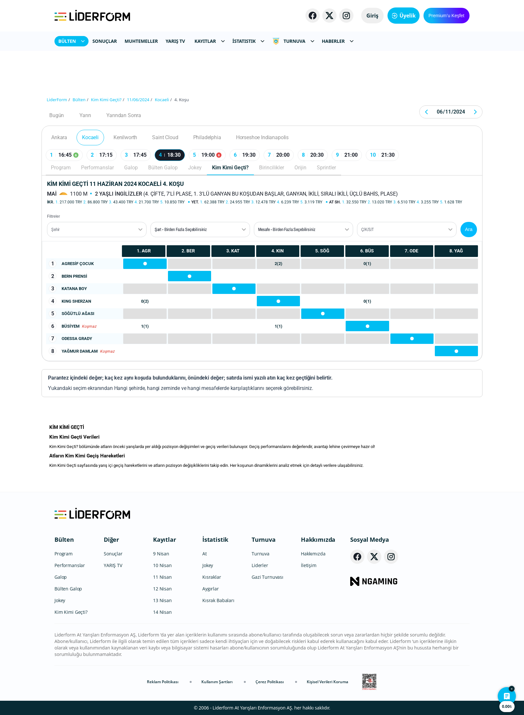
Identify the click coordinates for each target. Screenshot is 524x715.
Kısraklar (211, 577)
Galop (131, 167)
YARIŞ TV (175, 41)
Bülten (64, 539)
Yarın (85, 115)
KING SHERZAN (76, 301)
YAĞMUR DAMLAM (80, 351)
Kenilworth (125, 137)
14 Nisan (162, 612)
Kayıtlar (164, 539)
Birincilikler (271, 167)
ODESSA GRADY (77, 338)
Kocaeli (90, 137)
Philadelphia (207, 137)
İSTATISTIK (248, 41)
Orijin (300, 167)
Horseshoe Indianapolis (262, 137)
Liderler (260, 565)
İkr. (50, 202)
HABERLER (337, 41)
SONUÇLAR (104, 41)
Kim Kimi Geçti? (230, 167)
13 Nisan (162, 600)
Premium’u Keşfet (446, 15)
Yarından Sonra (123, 115)
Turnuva (264, 539)
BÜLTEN (71, 41)
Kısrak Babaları (218, 600)
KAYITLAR (210, 41)
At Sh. (335, 202)
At (204, 554)
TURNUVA (293, 41)
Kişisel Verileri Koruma (327, 682)
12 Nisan (162, 589)
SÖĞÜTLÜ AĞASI (78, 313)
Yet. (195, 202)
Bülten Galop (163, 167)
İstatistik (215, 539)
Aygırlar (210, 589)
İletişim (308, 565)
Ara (468, 229)
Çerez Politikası (270, 682)
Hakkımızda (318, 539)
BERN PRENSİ (74, 276)
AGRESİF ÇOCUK (78, 263)
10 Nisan (162, 565)
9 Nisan (161, 554)
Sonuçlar (113, 554)
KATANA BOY (74, 288)
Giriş (372, 15)
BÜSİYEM (70, 326)
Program (61, 167)
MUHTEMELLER (141, 41)
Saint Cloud (165, 137)
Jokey (195, 167)
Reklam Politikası (162, 682)
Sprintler (326, 167)
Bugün (56, 115)
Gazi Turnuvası (267, 577)
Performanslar (97, 167)
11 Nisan (162, 577)
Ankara (59, 137)
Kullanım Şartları (216, 682)
